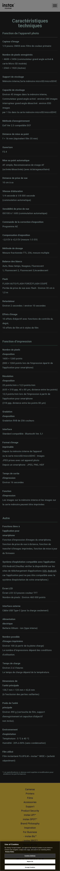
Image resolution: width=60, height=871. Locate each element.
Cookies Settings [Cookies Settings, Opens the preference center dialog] (30, 858)
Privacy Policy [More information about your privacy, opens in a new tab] (9, 854)
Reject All (30, 864)
